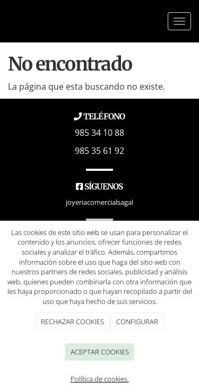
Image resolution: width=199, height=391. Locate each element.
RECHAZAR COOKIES (72, 321)
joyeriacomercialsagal (99, 202)
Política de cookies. (100, 379)
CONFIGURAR (137, 321)
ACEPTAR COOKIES (100, 352)
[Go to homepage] (2, 21)
